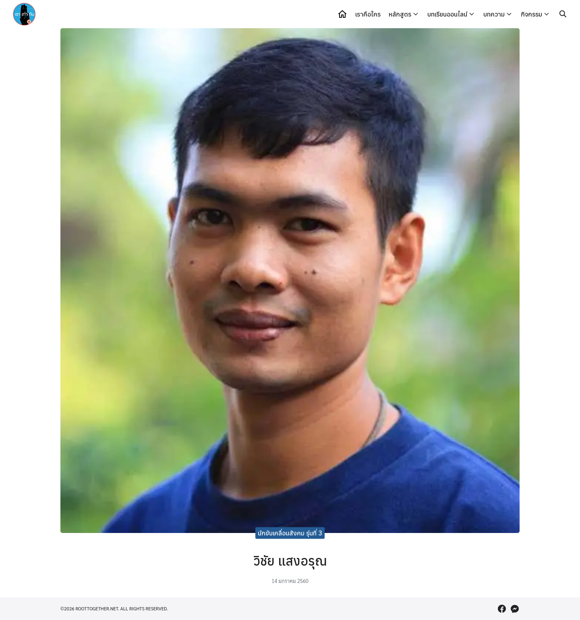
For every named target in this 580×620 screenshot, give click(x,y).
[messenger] (515, 609)
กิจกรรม (531, 14)
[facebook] (502, 609)
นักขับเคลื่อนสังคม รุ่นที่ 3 (290, 533)
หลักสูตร (400, 14)
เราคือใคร (368, 14)
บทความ (494, 14)
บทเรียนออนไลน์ (447, 14)
